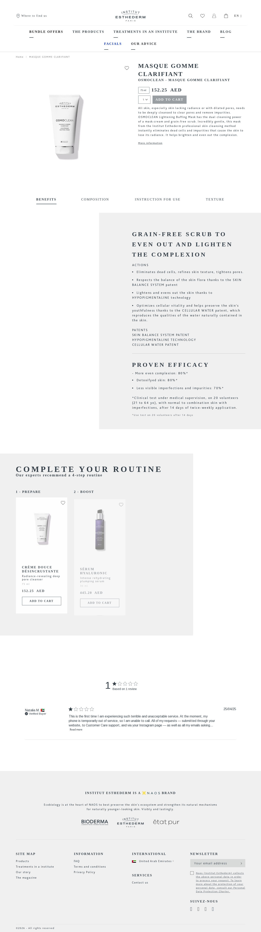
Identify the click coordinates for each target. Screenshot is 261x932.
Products (22, 861)
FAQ (77, 861)
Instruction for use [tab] (158, 199)
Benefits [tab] (46, 199)
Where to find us (31, 15)
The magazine (26, 877)
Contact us (140, 882)
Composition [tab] (95, 199)
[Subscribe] (241, 863)
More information (150, 143)
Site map (26, 854)
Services (142, 875)
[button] (61, 505)
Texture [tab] (215, 199)
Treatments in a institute (35, 866)
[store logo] (130, 15)
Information (88, 854)
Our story (23, 872)
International (149, 854)
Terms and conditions (90, 866)
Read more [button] (76, 729)
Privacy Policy (84, 872)
